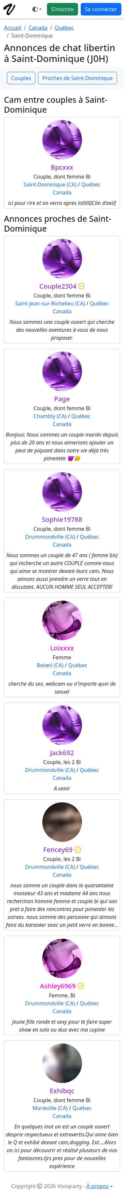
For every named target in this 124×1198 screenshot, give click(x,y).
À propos (97, 1186)
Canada (38, 27)
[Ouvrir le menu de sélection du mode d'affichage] (37, 9)
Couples (21, 78)
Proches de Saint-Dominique (77, 78)
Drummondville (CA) (50, 536)
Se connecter (101, 9)
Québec (64, 27)
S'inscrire (62, 9)
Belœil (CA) (50, 665)
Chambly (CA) (49, 416)
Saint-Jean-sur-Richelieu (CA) (50, 303)
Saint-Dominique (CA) (49, 184)
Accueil (12, 27)
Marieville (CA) (50, 1108)
